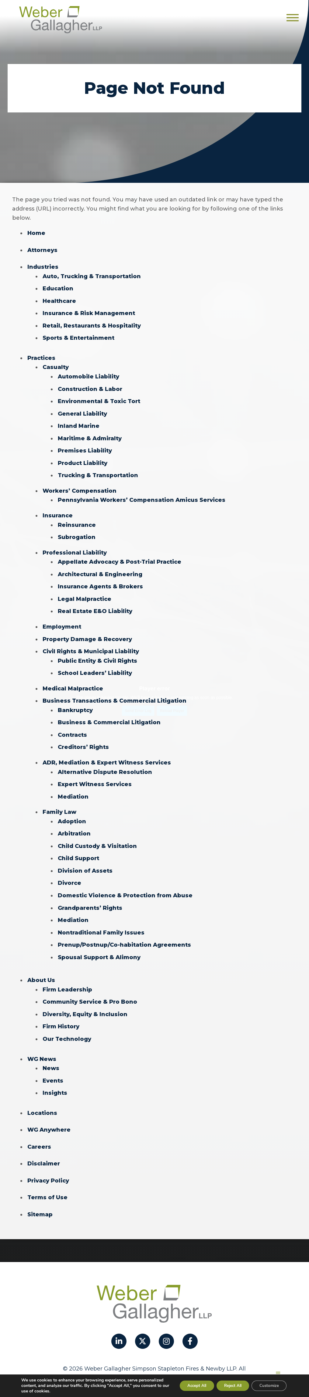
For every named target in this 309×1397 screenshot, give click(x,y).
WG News (41, 1048)
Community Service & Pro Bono (90, 991)
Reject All (226, 1385)
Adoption (72, 813)
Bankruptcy (75, 703)
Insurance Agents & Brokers (100, 582)
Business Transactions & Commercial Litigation (114, 694)
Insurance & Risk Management (89, 312)
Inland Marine (78, 423)
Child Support (78, 850)
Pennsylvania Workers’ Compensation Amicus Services (141, 496)
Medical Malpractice (73, 682)
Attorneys (42, 249)
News (51, 1057)
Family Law (59, 804)
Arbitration (74, 825)
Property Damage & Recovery (87, 633)
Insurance (58, 512)
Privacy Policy (48, 1168)
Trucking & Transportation (98, 472)
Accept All (187, 1385)
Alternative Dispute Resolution (105, 764)
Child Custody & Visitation (97, 838)
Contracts (72, 728)
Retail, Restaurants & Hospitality (92, 324)
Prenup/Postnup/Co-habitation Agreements (124, 935)
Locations (42, 1101)
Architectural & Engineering (100, 569)
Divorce (69, 874)
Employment (62, 621)
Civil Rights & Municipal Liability (91, 646)
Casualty (56, 365)
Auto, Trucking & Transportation (92, 275)
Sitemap (40, 1202)
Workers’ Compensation (79, 487)
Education (58, 288)
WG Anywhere (49, 1118)
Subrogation (76, 533)
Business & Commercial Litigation (109, 716)
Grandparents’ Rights (90, 898)
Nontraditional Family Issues (101, 923)
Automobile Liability (88, 374)
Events (53, 1069)
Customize (267, 1385)
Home (36, 233)
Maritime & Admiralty (90, 435)
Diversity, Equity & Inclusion (85, 1004)
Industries (42, 266)
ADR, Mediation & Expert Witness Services (107, 755)
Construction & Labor (90, 387)
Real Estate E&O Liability (95, 606)
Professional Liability (75, 548)
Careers (39, 1135)
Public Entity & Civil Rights (97, 655)
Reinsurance (77, 521)
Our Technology (67, 1028)
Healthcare (59, 300)
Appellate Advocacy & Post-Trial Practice (119, 557)
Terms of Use (47, 1185)
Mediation (73, 789)
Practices (41, 356)
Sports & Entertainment (78, 336)
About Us (41, 970)
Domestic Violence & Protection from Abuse (125, 886)
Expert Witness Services (95, 777)
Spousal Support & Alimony (99, 947)
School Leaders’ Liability (95, 667)
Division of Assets (85, 862)
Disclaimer (43, 1151)
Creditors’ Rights (83, 740)
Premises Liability (85, 448)
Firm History (61, 1016)
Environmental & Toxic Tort (99, 399)
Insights (55, 1081)
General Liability (82, 411)
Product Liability (82, 460)
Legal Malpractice (84, 594)
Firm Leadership (67, 979)
